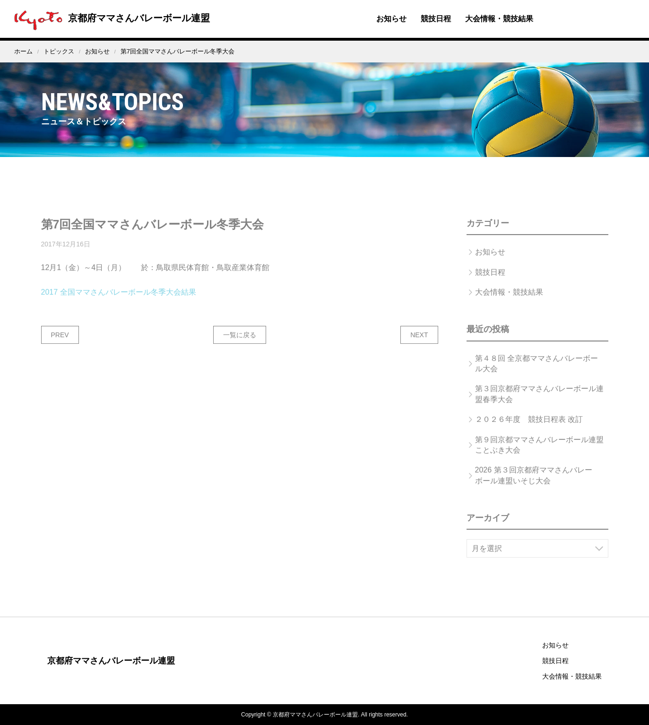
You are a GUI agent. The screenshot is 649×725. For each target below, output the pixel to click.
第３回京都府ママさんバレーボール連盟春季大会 (539, 402)
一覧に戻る (239, 344)
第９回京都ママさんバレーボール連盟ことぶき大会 (539, 454)
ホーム (23, 51)
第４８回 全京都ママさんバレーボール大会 (536, 372)
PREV (60, 344)
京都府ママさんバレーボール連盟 (109, 18)
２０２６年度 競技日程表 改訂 (529, 428)
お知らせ (391, 19)
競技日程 (436, 19)
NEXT (419, 344)
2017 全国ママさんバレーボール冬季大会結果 (118, 301)
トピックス (58, 51)
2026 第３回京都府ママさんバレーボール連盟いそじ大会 (533, 484)
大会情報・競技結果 (499, 19)
